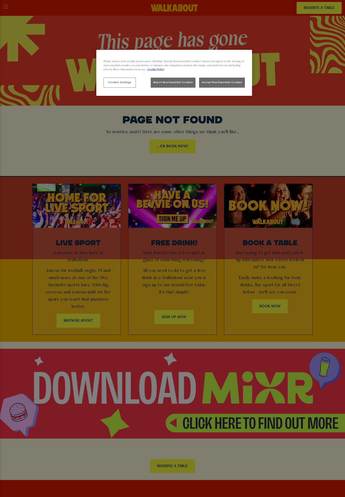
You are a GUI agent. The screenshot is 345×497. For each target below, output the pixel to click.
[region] (174, 73)
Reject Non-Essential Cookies (173, 82)
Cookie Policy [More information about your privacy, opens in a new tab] (155, 69)
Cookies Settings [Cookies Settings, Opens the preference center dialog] (119, 82)
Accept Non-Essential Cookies (222, 82)
